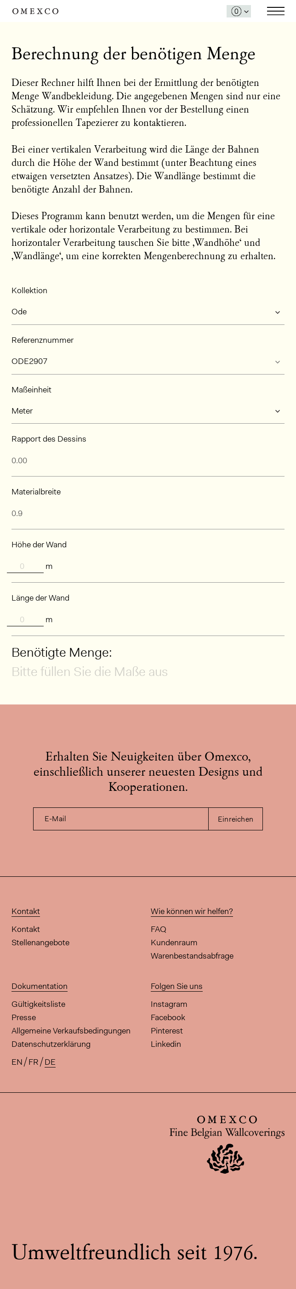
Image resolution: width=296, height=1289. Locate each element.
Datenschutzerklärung (51, 1044)
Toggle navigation (276, 11)
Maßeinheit (31, 389)
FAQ (158, 929)
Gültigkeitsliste (38, 1004)
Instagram (169, 1004)
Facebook (168, 1017)
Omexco (35, 11)
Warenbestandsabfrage (192, 955)
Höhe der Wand (39, 544)
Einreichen (235, 819)
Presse (23, 1017)
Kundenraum (174, 942)
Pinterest (167, 1030)
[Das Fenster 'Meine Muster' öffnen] (239, 11)
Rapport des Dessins (48, 438)
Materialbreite (36, 491)
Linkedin (166, 1044)
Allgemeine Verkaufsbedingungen (71, 1030)
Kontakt (25, 929)
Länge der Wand (40, 597)
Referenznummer (42, 340)
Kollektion (29, 290)
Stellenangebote (40, 942)
